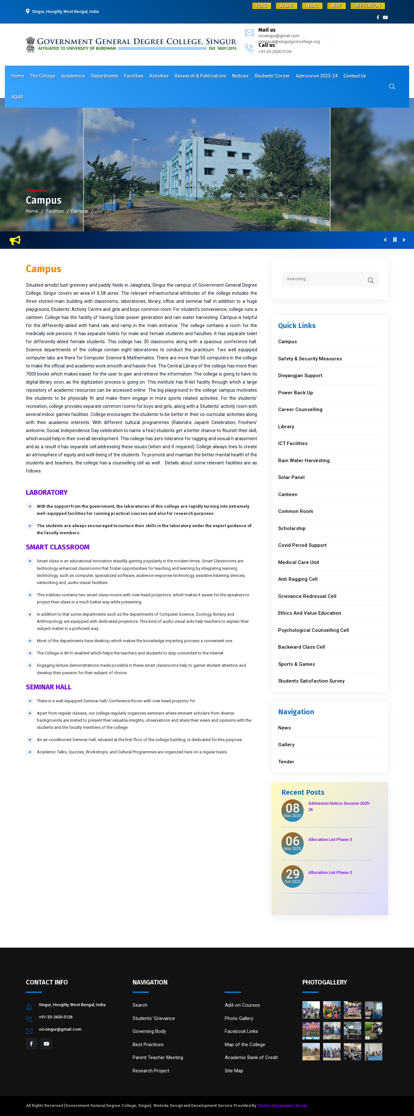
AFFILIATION (368, 5)
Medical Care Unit (298, 562)
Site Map (234, 1071)
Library (286, 427)
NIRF (337, 5)
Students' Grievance (154, 1018)
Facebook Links (241, 1031)
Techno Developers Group (282, 1105)
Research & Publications (200, 76)
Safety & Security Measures (310, 359)
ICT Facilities (293, 443)
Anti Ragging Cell (298, 579)
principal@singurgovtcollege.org (289, 41)
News (284, 728)
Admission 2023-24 (317, 76)
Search (140, 1005)
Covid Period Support (302, 545)
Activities (159, 76)
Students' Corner (272, 76)
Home (17, 76)
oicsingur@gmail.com (279, 35)
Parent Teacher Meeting (158, 1057)
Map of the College (245, 1044)
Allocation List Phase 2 (330, 872)
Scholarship (292, 528)
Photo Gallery (239, 1018)
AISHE (286, 5)
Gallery (286, 745)
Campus (79, 211)
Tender (286, 762)
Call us (266, 45)
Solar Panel (291, 477)
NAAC (312, 5)
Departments (104, 76)
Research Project (151, 1071)
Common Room (295, 511)
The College (42, 76)
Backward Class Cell (301, 647)
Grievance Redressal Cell (307, 596)
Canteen (288, 494)
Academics (73, 76)
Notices (240, 76)
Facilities (134, 76)
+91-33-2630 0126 (274, 51)
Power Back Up (295, 393)
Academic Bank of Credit (251, 1057)
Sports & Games (296, 664)
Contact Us (354, 76)
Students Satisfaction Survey (311, 681)
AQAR (17, 97)
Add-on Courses (242, 1005)
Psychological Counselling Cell (313, 630)
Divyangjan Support (300, 375)
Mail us (267, 30)
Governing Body (149, 1031)
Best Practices (148, 1044)
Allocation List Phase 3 (330, 839)
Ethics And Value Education (309, 613)
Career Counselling (300, 409)
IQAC (261, 5)
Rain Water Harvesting (304, 460)
